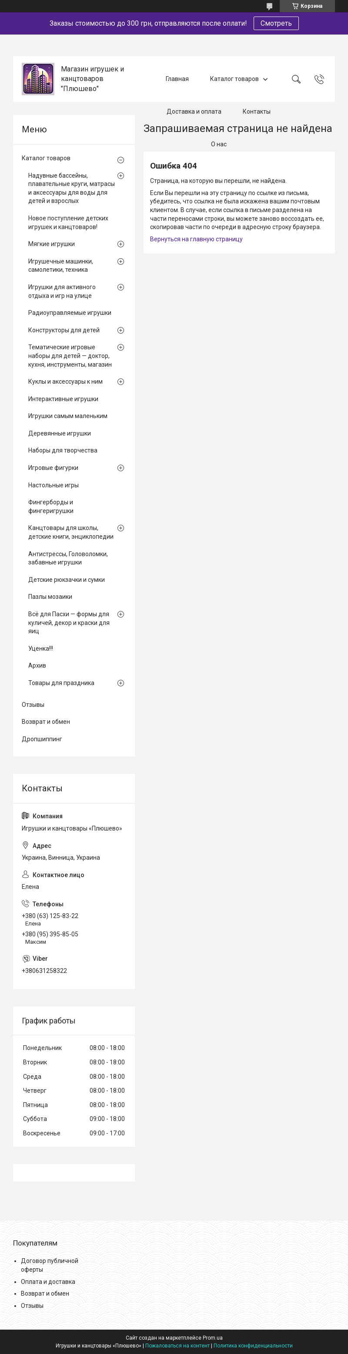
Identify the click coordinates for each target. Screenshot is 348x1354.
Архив (37, 665)
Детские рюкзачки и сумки (66, 579)
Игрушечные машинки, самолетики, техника (60, 266)
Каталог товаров (234, 78)
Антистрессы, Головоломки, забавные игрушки (68, 558)
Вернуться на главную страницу (196, 239)
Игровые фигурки (53, 467)
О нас (219, 144)
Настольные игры (53, 485)
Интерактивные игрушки (63, 398)
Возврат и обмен (46, 721)
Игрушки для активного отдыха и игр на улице (62, 291)
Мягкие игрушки (51, 243)
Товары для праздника (61, 682)
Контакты (257, 111)
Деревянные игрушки (59, 433)
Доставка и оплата (194, 111)
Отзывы (33, 704)
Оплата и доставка (48, 1281)
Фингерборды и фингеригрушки (51, 506)
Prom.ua (213, 1338)
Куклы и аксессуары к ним (65, 381)
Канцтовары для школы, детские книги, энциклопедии (71, 532)
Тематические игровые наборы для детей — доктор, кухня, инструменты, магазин (70, 356)
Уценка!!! (40, 648)
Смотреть (276, 23)
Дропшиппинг (42, 739)
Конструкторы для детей (64, 330)
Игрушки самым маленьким (67, 415)
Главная (177, 78)
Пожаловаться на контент (177, 1346)
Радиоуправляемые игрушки (69, 312)
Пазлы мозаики (50, 596)
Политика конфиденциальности (253, 1346)
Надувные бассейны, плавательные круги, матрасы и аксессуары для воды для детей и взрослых (71, 188)
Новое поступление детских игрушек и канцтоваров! (68, 222)
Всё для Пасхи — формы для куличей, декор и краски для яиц (69, 623)
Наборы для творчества (62, 450)
